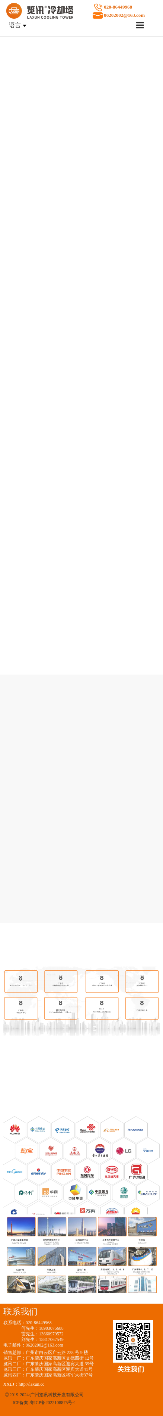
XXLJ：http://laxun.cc (23, 1384)
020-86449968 (133, 11)
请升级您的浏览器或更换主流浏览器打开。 (81, 76)
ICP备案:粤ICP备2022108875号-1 (44, 1402)
